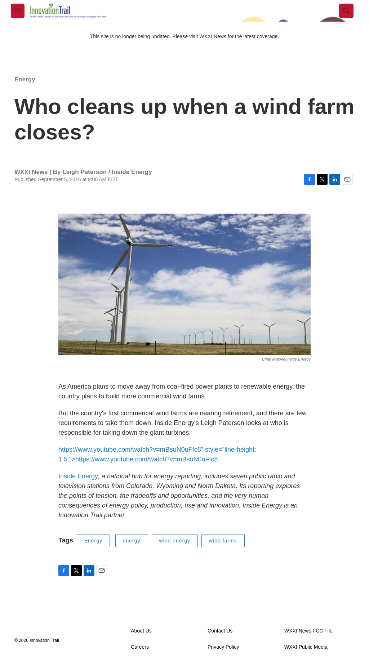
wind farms (223, 541)
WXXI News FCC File (308, 631)
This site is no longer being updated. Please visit (145, 36)
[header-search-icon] (346, 11)
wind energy (175, 541)
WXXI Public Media (306, 647)
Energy (24, 79)
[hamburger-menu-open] (18, 11)
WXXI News (212, 36)
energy (132, 541)
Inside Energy (78, 476)
